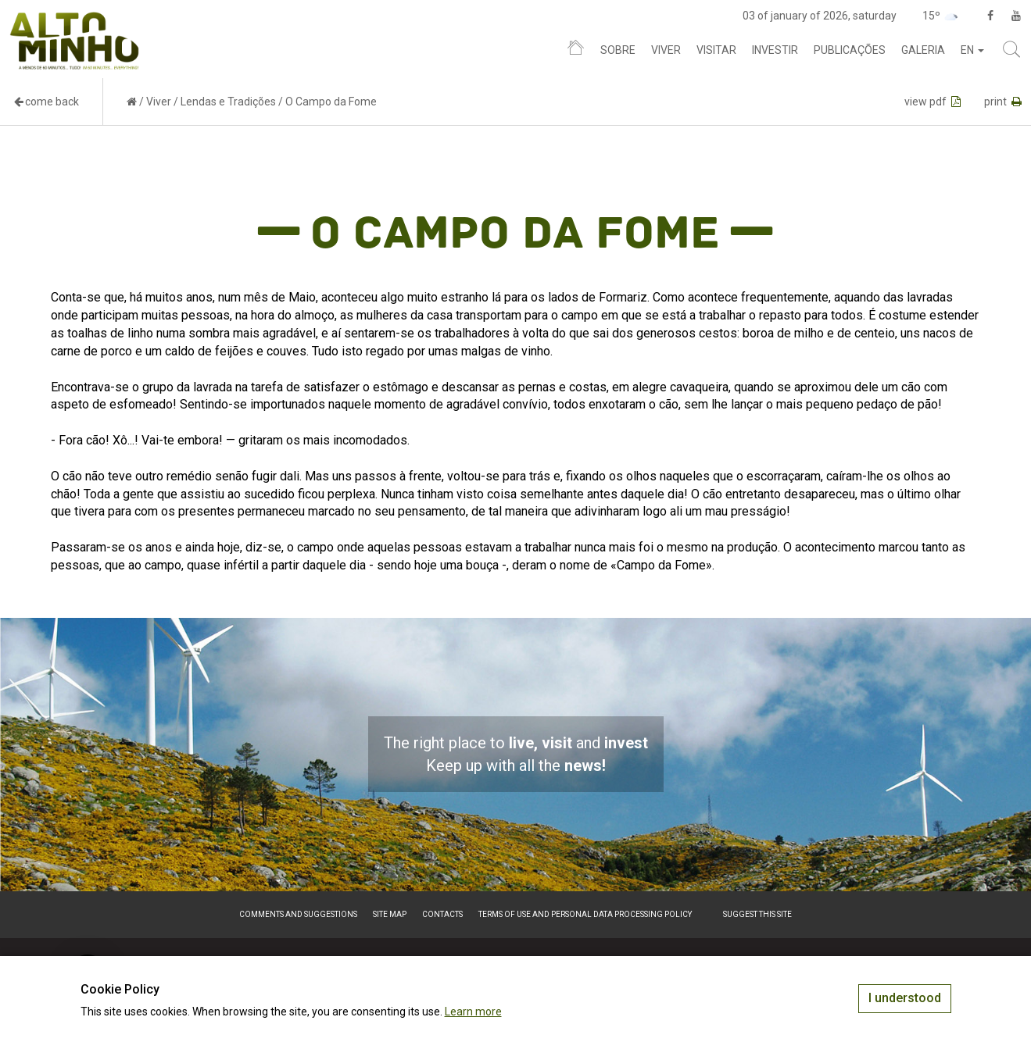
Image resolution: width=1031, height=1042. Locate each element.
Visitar (716, 50)
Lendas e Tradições (228, 101)
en (972, 50)
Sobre (617, 50)
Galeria (923, 50)
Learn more (473, 1011)
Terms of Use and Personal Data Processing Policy (585, 914)
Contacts (442, 914)
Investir (775, 50)
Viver (666, 50)
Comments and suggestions (298, 914)
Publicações (850, 50)
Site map (389, 914)
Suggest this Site (757, 914)
